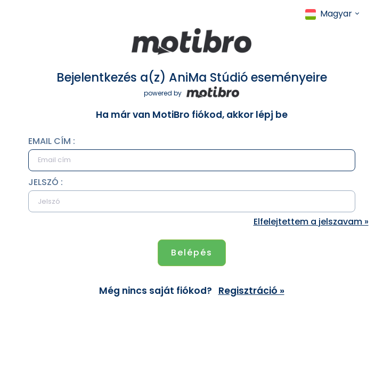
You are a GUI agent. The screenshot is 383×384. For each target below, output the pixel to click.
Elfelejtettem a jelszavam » (311, 221)
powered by (191, 93)
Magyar (328, 13)
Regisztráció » (251, 291)
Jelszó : (45, 182)
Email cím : (51, 141)
